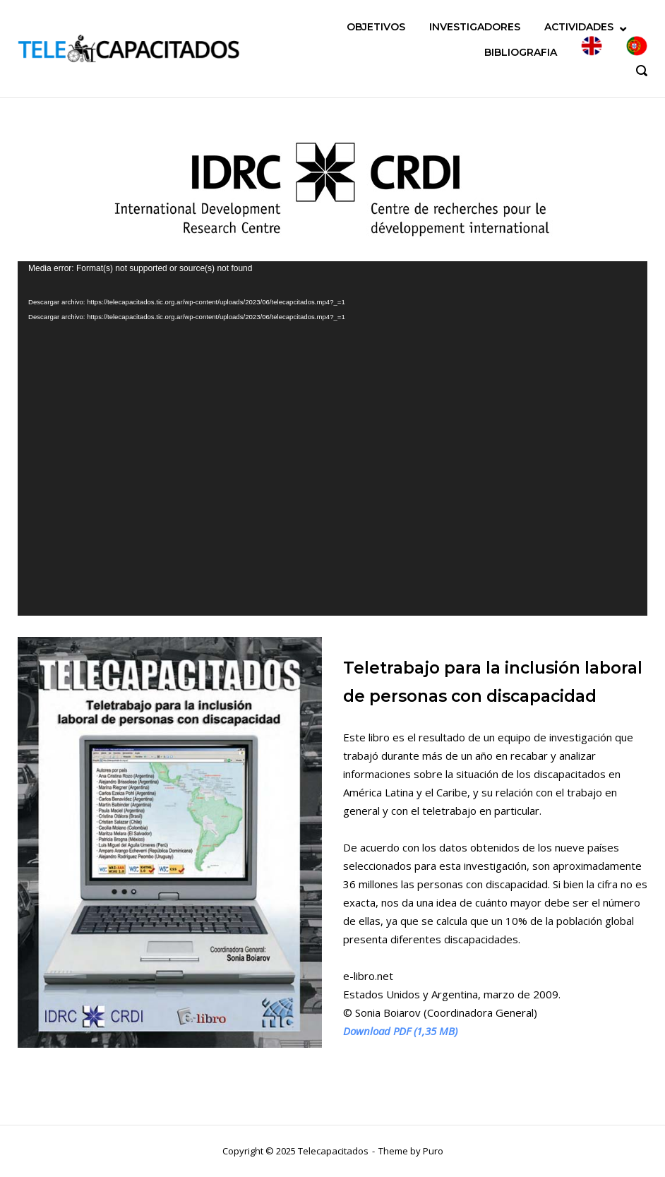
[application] (332, 438)
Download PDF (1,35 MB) (400, 1031)
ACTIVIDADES (578, 26)
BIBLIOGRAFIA (520, 52)
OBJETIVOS (376, 26)
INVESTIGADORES (474, 26)
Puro (433, 1151)
